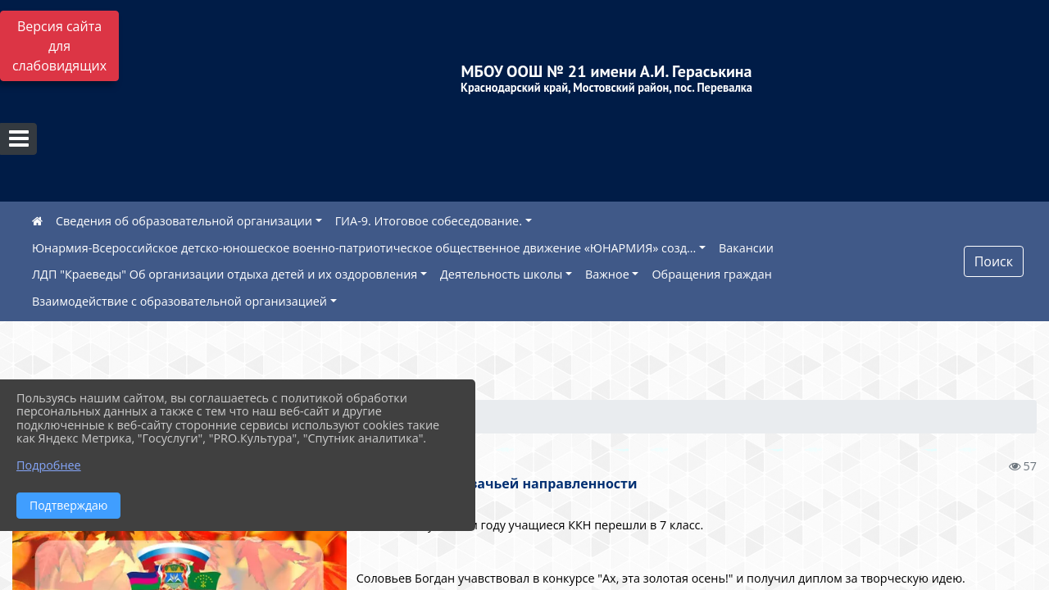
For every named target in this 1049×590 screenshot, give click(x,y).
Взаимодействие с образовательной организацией (179, 301)
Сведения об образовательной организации (184, 221)
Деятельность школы (501, 274)
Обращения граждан (711, 274)
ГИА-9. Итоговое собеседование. (428, 221)
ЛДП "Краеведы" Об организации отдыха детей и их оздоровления (224, 274)
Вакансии (746, 248)
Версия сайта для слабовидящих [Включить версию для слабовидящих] (59, 46)
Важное (607, 274)
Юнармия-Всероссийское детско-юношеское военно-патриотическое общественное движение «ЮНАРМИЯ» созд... (364, 248)
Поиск (993, 261)
